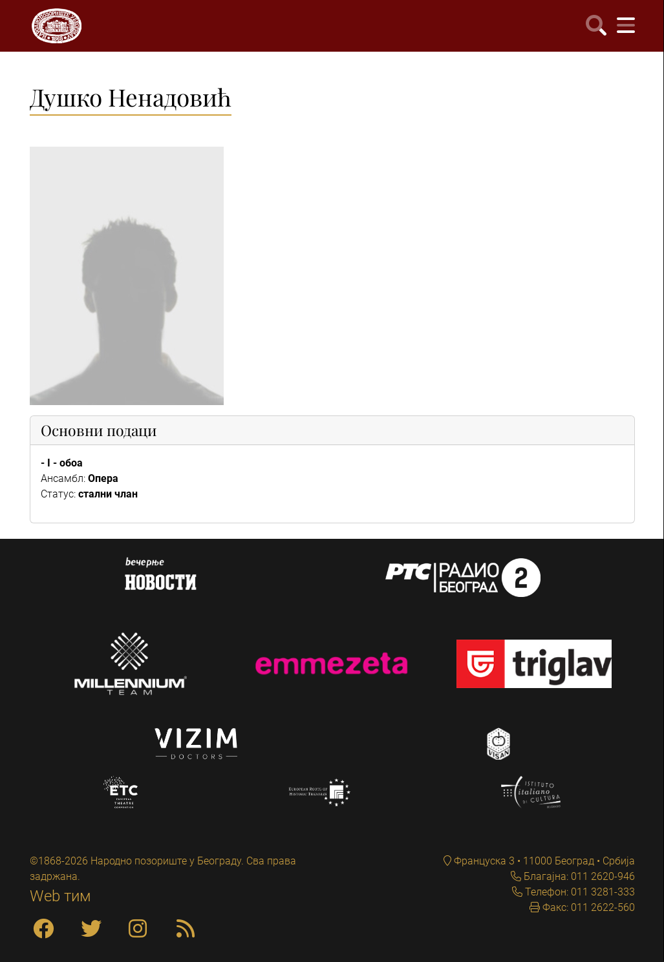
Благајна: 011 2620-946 (578, 876)
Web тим (60, 896)
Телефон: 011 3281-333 (578, 892)
